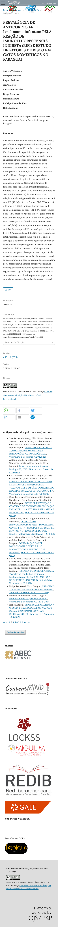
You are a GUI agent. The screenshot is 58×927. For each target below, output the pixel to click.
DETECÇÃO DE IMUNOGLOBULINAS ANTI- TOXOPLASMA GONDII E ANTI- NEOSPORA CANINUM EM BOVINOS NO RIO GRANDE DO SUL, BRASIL (31, 527)
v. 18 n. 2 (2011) (32, 10)
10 (25, 622)
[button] (9, 410)
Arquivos (17, 10)
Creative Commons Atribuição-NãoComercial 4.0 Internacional (27, 395)
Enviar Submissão (15, 632)
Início (6, 10)
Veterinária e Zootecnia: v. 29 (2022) (27, 456)
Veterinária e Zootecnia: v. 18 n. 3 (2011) (29, 494)
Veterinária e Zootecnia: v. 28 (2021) (37, 534)
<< (4, 622)
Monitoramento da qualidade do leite (28, 598)
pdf (9, 289)
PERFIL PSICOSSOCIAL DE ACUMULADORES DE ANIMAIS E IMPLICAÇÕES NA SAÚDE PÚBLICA (30, 450)
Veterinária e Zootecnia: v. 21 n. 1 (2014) (29, 592)
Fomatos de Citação (14, 342)
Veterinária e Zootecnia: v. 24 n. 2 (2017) (29, 601)
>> (29, 622)
